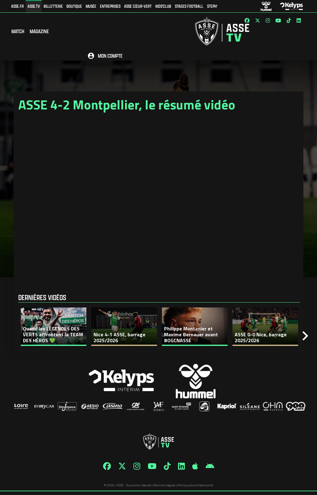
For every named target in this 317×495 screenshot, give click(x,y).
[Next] (305, 340)
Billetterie (53, 6)
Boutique (74, 6)
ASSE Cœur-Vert (138, 6)
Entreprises (110, 6)
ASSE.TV (34, 6)
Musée (91, 6)
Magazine (39, 33)
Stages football (189, 6)
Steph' (212, 6)
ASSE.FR (17, 6)
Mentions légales (164, 489)
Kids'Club (163, 6)
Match (17, 33)
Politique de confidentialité (195, 489)
